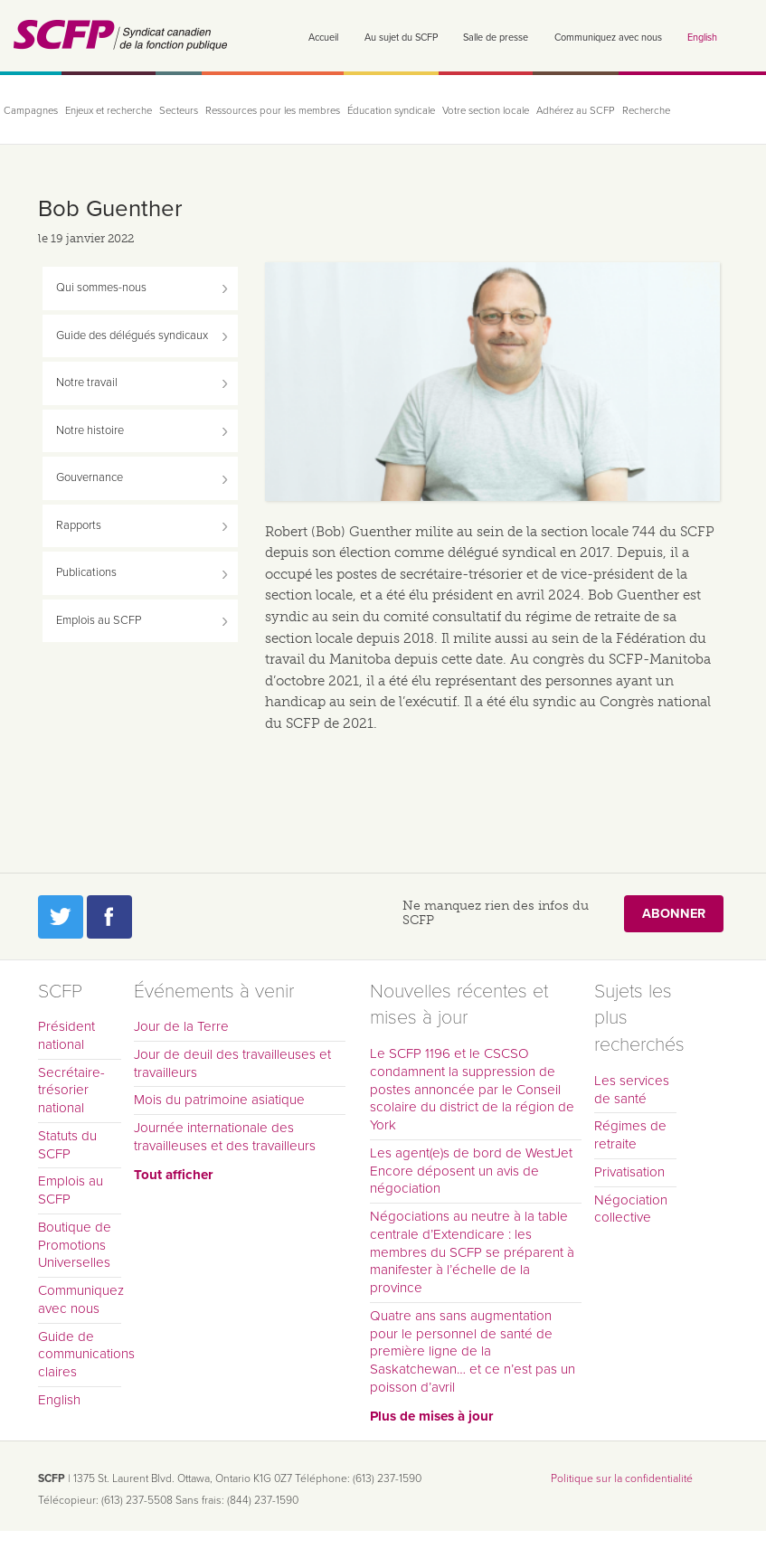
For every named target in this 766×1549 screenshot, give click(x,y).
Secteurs (178, 111)
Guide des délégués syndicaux (132, 335)
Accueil (323, 37)
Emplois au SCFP (98, 620)
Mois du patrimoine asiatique (219, 1099)
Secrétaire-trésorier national (71, 1090)
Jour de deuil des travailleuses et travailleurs (232, 1063)
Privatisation (629, 1172)
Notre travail (87, 382)
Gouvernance (89, 477)
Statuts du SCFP (67, 1145)
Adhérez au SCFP (575, 111)
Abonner (673, 913)
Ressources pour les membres (272, 111)
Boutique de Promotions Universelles (74, 1245)
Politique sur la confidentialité (622, 1478)
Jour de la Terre (181, 1026)
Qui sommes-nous (101, 287)
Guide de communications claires (79, 1354)
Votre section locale (485, 111)
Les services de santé (631, 1089)
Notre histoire (90, 430)
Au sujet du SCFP (401, 37)
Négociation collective (630, 1209)
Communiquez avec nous (608, 37)
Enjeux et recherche (108, 111)
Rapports (78, 525)
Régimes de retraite (630, 1135)
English (702, 37)
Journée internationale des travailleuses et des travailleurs (225, 1136)
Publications (86, 572)
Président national (66, 1035)
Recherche (646, 111)
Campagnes (31, 111)
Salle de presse (495, 37)
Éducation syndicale (391, 111)
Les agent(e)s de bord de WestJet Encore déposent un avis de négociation (471, 1171)
